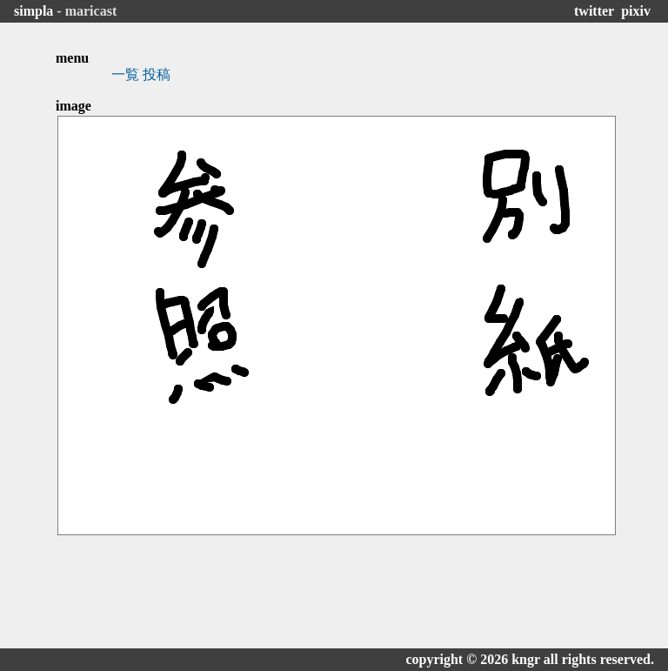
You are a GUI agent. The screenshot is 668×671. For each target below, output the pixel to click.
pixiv (636, 10)
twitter (594, 10)
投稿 (156, 74)
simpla (33, 10)
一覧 (125, 74)
